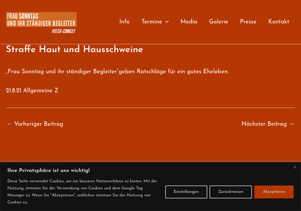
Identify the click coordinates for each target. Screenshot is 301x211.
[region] (150, 186)
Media (189, 22)
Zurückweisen (230, 192)
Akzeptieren (274, 192)
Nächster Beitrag (268, 124)
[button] (165, 22)
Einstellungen (186, 192)
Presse (248, 22)
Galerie (218, 22)
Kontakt (278, 22)
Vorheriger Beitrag (34, 124)
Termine (154, 22)
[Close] (294, 167)
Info (124, 22)
